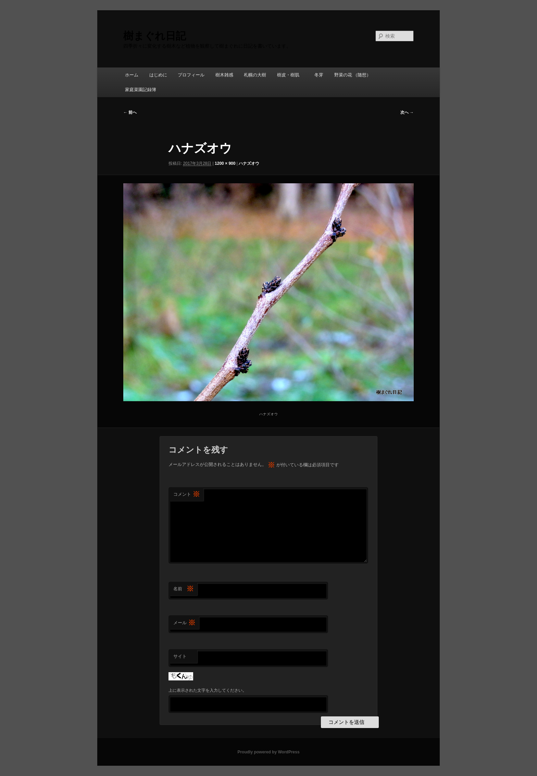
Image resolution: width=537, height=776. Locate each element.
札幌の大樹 (255, 74)
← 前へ (130, 112)
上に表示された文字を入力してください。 (207, 690)
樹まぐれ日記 (154, 35)
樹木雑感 (224, 74)
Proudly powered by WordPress (268, 752)
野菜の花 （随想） (352, 74)
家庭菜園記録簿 (140, 89)
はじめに (158, 74)
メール (184, 623)
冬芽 (318, 74)
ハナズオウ (249, 163)
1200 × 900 (225, 163)
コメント (186, 495)
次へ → (407, 112)
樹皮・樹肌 (290, 74)
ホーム (131, 74)
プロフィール (191, 74)
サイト (180, 656)
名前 (183, 589)
